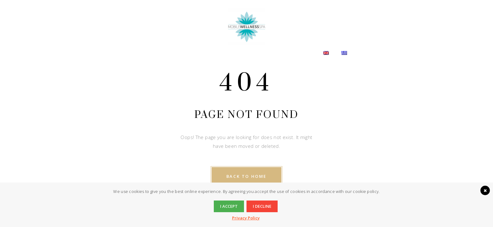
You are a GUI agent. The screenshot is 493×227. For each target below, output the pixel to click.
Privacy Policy (246, 218)
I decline (262, 206)
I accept (229, 206)
